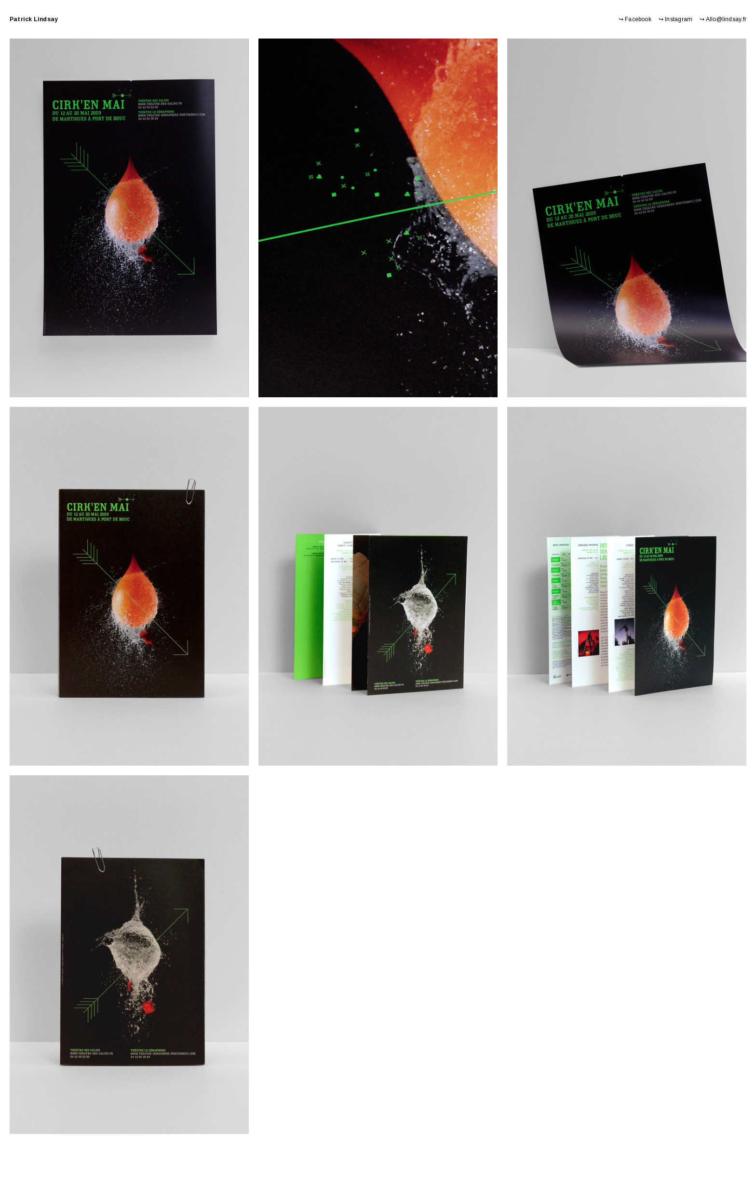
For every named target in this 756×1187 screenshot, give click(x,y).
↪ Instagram (675, 19)
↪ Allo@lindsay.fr (723, 19)
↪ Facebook (635, 19)
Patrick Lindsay (34, 19)
